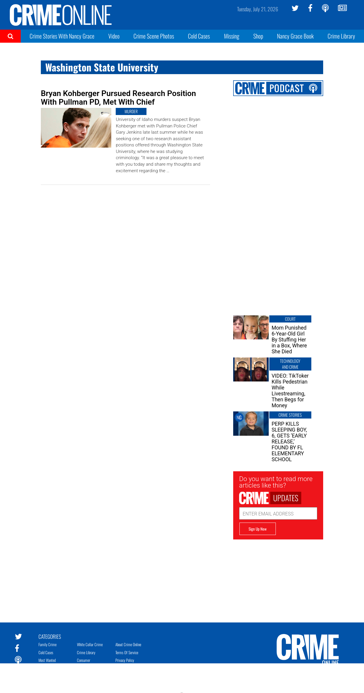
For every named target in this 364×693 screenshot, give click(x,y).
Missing (231, 35)
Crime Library (341, 35)
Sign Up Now (258, 529)
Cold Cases (199, 35)
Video (114, 35)
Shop (258, 35)
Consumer (83, 660)
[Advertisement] (278, 576)
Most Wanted (47, 660)
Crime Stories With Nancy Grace (62, 35)
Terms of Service (126, 652)
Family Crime (47, 644)
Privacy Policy (124, 660)
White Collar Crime (90, 644)
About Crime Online (128, 644)
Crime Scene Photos (153, 35)
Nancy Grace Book (295, 35)
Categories (49, 636)
